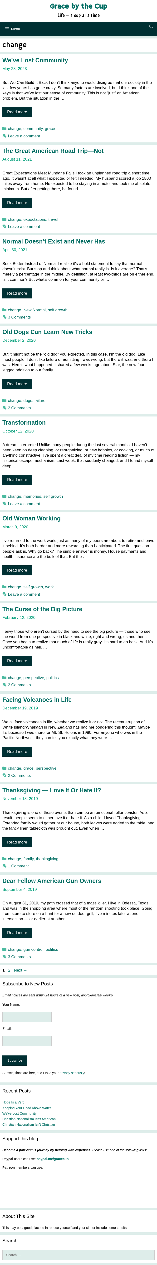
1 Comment (18, 866)
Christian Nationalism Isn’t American (29, 1119)
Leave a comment (24, 136)
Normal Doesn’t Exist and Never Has (53, 241)
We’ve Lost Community (35, 60)
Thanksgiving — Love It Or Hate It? (51, 790)
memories (32, 496)
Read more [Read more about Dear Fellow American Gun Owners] (17, 932)
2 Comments (19, 408)
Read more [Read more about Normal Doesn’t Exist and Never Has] (17, 293)
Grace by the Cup (78, 6)
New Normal (34, 310)
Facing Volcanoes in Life (37, 699)
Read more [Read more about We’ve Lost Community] (17, 112)
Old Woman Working (31, 518)
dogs (27, 400)
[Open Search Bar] (151, 26)
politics (52, 678)
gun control (33, 949)
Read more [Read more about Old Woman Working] (17, 570)
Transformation (24, 422)
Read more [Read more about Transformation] (17, 479)
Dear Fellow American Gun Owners (51, 880)
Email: (7, 1029)
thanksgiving (47, 859)
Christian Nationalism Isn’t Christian (28, 1124)
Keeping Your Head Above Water (26, 1108)
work (49, 587)
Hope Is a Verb (13, 1102)
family (28, 859)
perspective (33, 678)
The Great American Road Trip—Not (53, 150)
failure (39, 400)
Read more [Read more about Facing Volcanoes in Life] (17, 751)
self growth (57, 310)
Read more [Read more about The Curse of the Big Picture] (17, 661)
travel (53, 219)
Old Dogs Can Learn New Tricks (47, 332)
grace (50, 128)
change (14, 128)
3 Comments (19, 317)
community (33, 128)
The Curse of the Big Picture (42, 609)
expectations (34, 219)
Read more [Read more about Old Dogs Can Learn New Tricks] (17, 384)
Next (20, 970)
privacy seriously (71, 1073)
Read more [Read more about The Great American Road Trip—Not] (17, 202)
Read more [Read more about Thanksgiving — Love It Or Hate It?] (17, 842)
